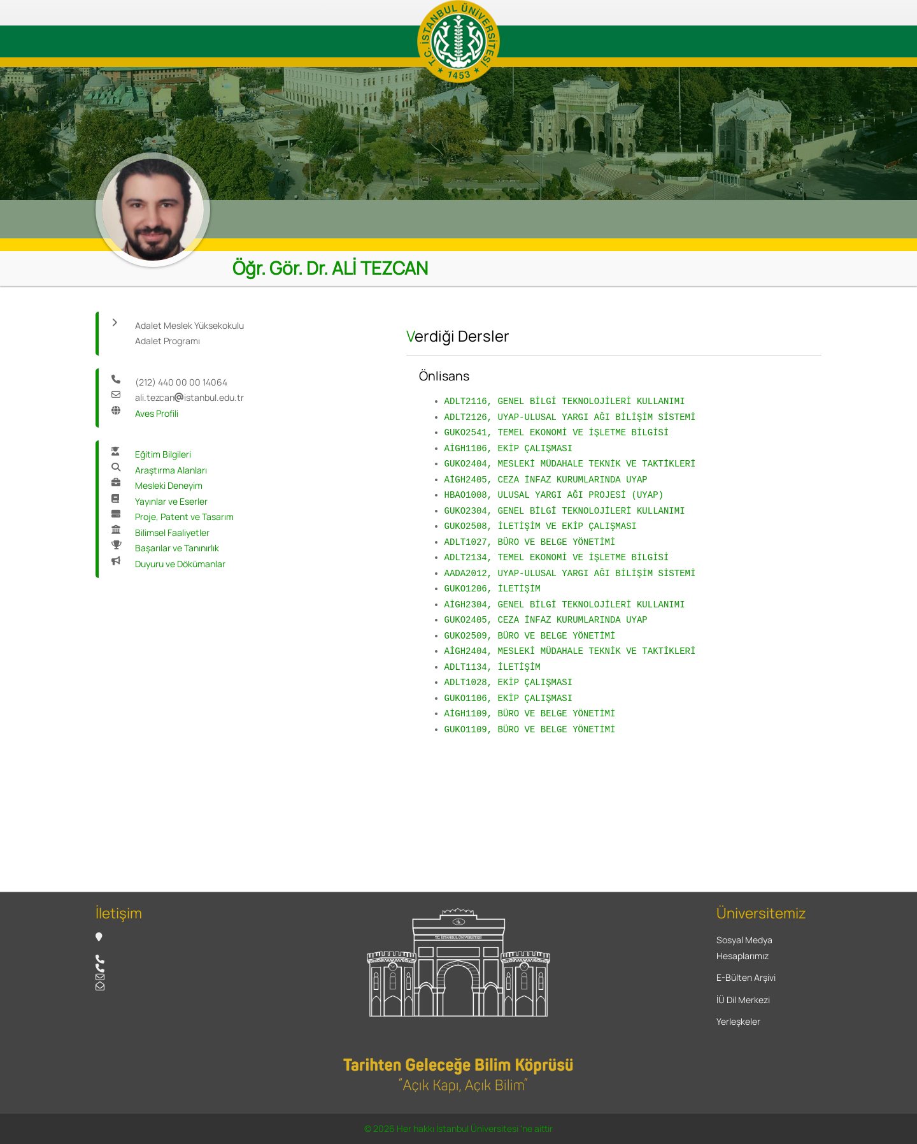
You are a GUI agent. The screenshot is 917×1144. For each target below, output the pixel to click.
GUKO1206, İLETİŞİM (492, 589)
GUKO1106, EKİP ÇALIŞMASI (508, 698)
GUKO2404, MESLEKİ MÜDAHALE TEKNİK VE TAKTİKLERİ (570, 464)
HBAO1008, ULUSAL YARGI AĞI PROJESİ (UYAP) (554, 495)
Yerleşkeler (738, 1021)
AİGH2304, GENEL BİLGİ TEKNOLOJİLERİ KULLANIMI (564, 604)
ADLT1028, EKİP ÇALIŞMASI (508, 682)
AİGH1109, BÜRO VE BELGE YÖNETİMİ (530, 713)
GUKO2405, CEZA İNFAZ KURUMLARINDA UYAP (546, 620)
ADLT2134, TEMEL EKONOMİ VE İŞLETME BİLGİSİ (556, 557)
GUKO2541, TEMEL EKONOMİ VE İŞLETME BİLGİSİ (556, 432)
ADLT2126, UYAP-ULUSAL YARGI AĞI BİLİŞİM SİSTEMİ (570, 417)
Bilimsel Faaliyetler (172, 532)
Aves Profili (156, 413)
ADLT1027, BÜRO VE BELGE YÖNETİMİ (530, 542)
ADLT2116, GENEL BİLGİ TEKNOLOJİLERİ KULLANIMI (564, 401)
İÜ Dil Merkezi (743, 1000)
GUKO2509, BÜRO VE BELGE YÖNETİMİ (530, 636)
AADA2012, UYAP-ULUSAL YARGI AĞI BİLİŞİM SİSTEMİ (570, 573)
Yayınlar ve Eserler (171, 501)
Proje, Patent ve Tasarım (184, 516)
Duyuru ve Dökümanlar (180, 564)
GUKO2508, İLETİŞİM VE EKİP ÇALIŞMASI (540, 526)
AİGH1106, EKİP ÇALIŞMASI (508, 448)
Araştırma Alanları (171, 470)
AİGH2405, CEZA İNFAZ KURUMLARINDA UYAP (546, 480)
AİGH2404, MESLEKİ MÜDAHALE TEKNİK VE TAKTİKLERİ (570, 651)
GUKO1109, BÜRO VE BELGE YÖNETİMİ (530, 729)
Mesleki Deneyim (169, 485)
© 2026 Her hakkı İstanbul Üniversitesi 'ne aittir (458, 1128)
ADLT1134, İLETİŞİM (492, 667)
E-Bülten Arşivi (746, 977)
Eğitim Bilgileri (163, 454)
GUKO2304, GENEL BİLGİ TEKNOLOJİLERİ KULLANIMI (564, 511)
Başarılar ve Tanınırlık (177, 548)
